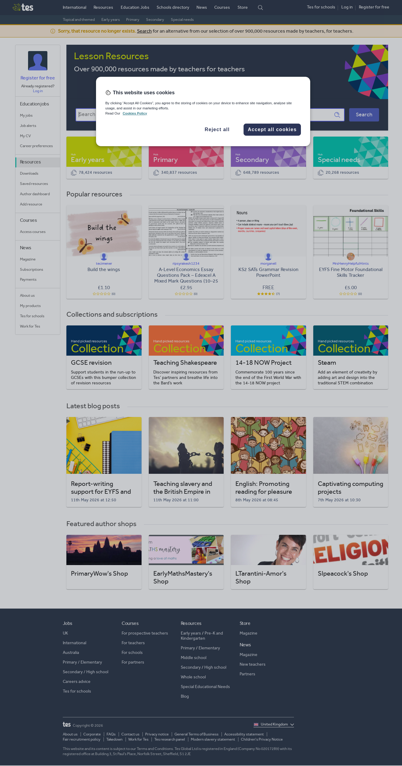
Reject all (217, 129)
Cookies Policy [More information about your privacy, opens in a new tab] (135, 113)
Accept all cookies (272, 129)
